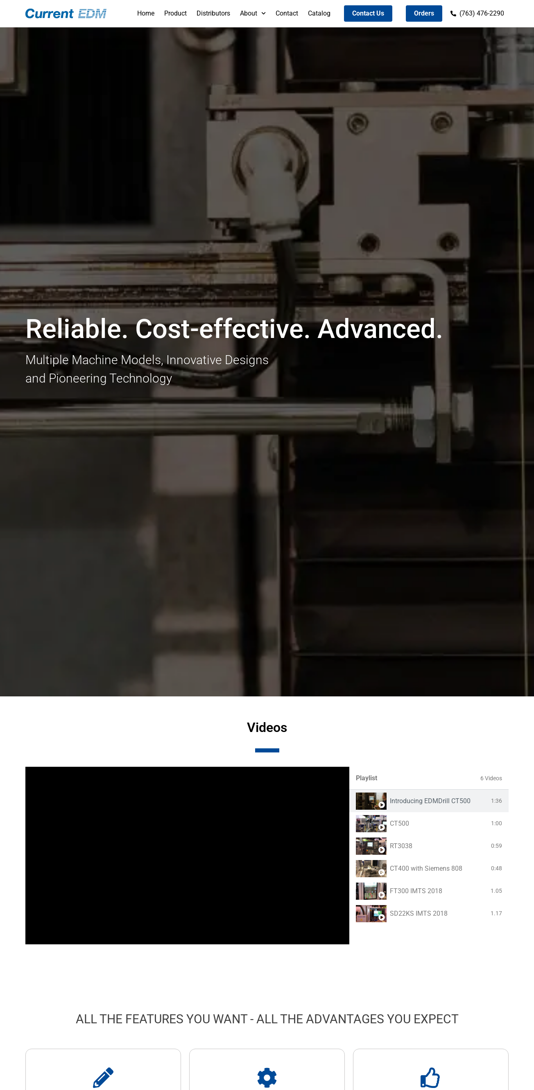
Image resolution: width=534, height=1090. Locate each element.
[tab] (429, 801)
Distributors (213, 13)
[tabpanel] (187, 855)
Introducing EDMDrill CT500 (430, 801)
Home (145, 13)
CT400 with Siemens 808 (426, 868)
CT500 (399, 823)
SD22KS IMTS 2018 (419, 913)
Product (175, 13)
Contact (287, 13)
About (253, 13)
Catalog (319, 13)
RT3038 (401, 846)
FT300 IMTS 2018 (416, 891)
